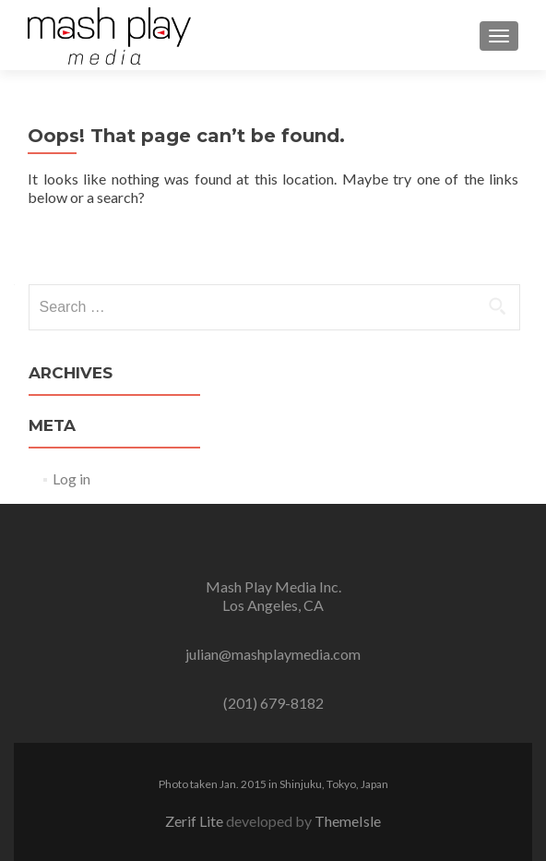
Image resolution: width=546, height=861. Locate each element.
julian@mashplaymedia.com (273, 654)
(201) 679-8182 (273, 703)
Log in (71, 478)
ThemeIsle (348, 821)
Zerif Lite (195, 821)
